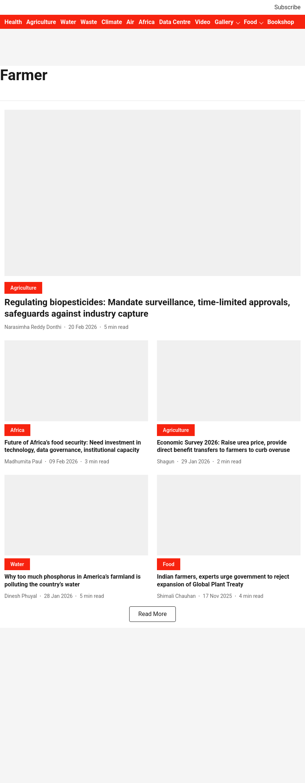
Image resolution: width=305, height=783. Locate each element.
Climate (111, 21)
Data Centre (175, 21)
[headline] (152, 308)
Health (13, 21)
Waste (89, 21)
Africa (146, 21)
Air (130, 21)
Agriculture (41, 21)
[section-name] (23, 287)
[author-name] (34, 327)
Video (202, 21)
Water (68, 21)
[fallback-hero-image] (152, 193)
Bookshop (280, 21)
